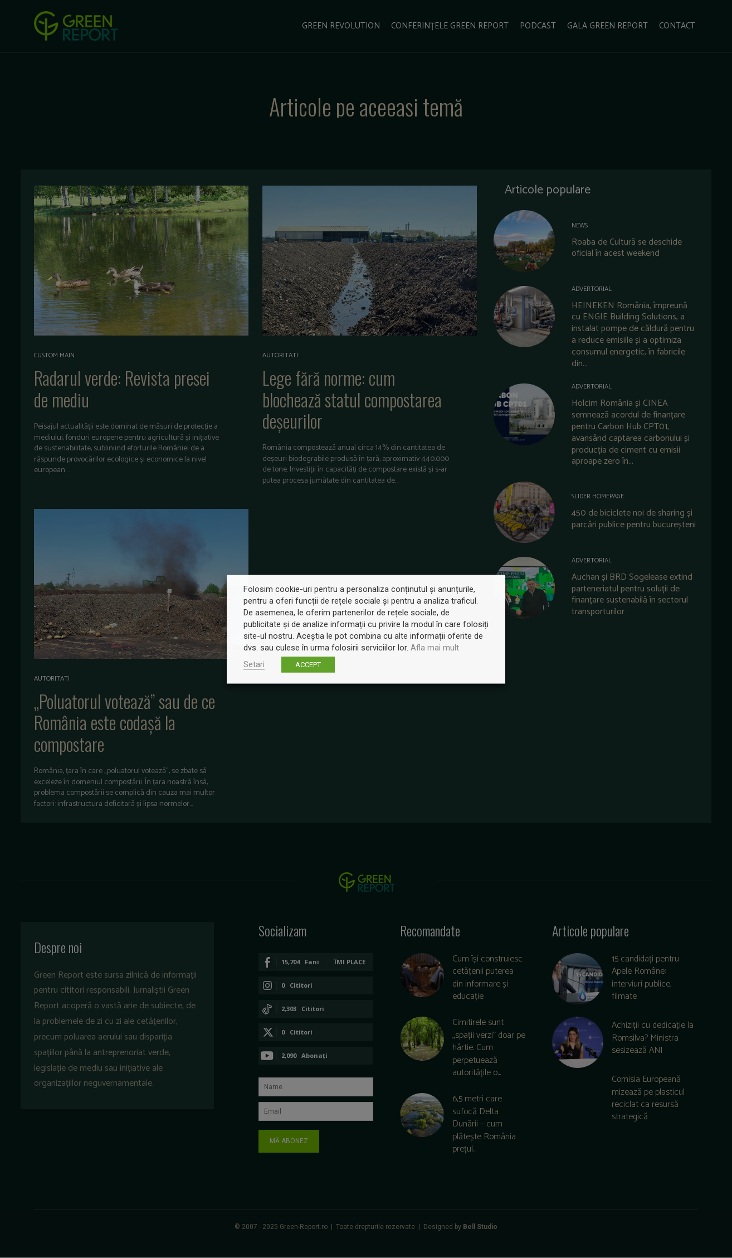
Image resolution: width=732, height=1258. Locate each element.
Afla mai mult (435, 647)
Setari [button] (254, 664)
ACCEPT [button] (308, 664)
